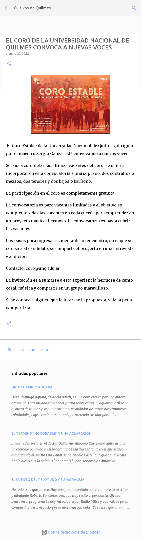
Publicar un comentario (28, 349)
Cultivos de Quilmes (32, 8)
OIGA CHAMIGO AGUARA (32, 387)
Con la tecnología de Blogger (70, 532)
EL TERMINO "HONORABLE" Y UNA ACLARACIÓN (51, 433)
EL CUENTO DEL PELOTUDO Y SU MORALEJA (47, 480)
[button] (9, 63)
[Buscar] (134, 8)
